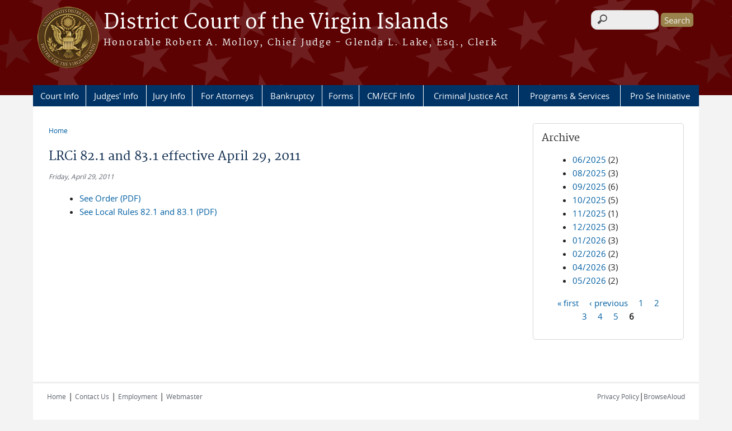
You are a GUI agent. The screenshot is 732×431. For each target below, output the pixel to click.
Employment (137, 396)
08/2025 (589, 173)
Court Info (59, 95)
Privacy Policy (618, 396)
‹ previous (608, 302)
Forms (341, 95)
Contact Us (92, 396)
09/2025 (589, 186)
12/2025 (589, 226)
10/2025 (589, 199)
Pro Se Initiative (660, 95)
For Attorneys (227, 95)
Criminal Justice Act (471, 95)
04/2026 (589, 267)
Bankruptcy (292, 95)
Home (58, 130)
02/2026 (589, 253)
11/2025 (589, 213)
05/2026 (589, 280)
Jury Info (169, 95)
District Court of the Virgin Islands (276, 22)
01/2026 (589, 240)
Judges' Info (116, 95)
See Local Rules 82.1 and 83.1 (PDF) (148, 211)
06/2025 (589, 159)
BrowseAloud (664, 396)
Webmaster (184, 396)
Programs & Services (569, 95)
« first (568, 302)
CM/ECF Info (391, 95)
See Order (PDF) (109, 198)
